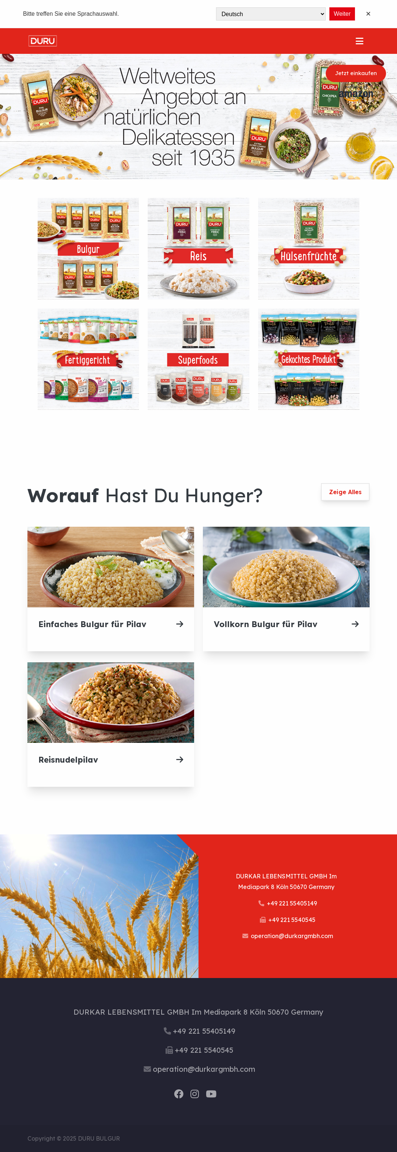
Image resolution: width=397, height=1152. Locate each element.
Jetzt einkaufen (356, 73)
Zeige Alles (345, 492)
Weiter (342, 14)
